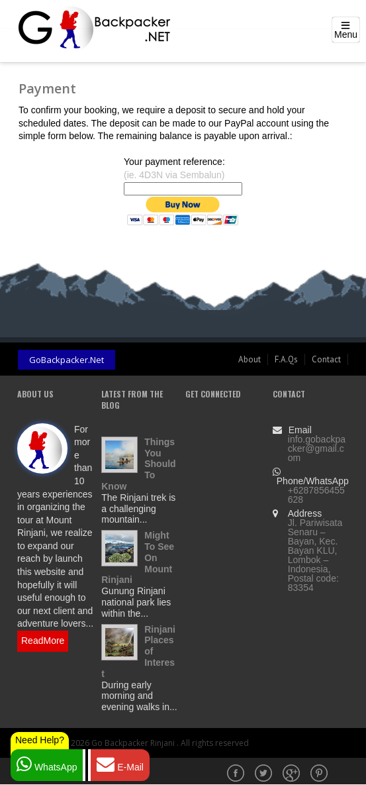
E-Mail (120, 764)
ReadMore (42, 640)
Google (292, 774)
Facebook (237, 774)
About (249, 359)
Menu (345, 34)
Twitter (265, 774)
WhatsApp (47, 764)
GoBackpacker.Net (66, 360)
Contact (326, 359)
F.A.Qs (286, 359)
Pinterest (320, 774)
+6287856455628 (316, 495)
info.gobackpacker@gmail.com (316, 448)
